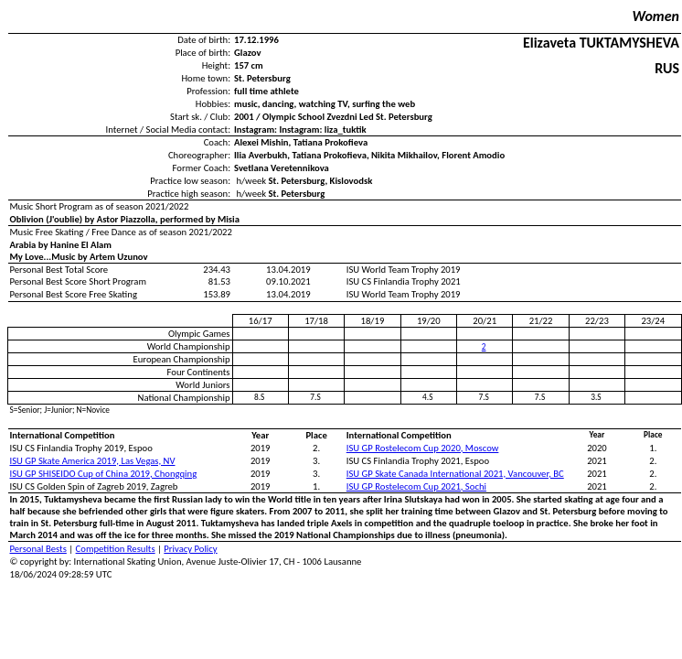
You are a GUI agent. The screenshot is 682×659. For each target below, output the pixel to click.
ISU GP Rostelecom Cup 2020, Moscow (422, 448)
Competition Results (115, 549)
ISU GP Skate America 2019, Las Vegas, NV (93, 461)
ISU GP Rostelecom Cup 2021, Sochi (416, 486)
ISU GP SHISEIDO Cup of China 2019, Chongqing (103, 474)
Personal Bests (38, 549)
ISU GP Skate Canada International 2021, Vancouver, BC (455, 474)
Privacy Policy (190, 549)
